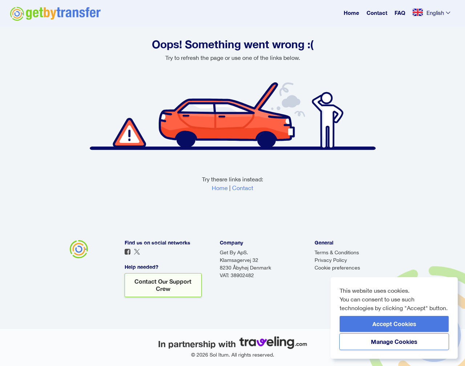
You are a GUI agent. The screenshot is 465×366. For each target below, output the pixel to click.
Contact (377, 12)
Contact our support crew (162, 285)
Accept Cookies (394, 323)
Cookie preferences (337, 268)
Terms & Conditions (337, 252)
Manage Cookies (394, 341)
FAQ (400, 12)
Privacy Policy (331, 260)
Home (351, 12)
